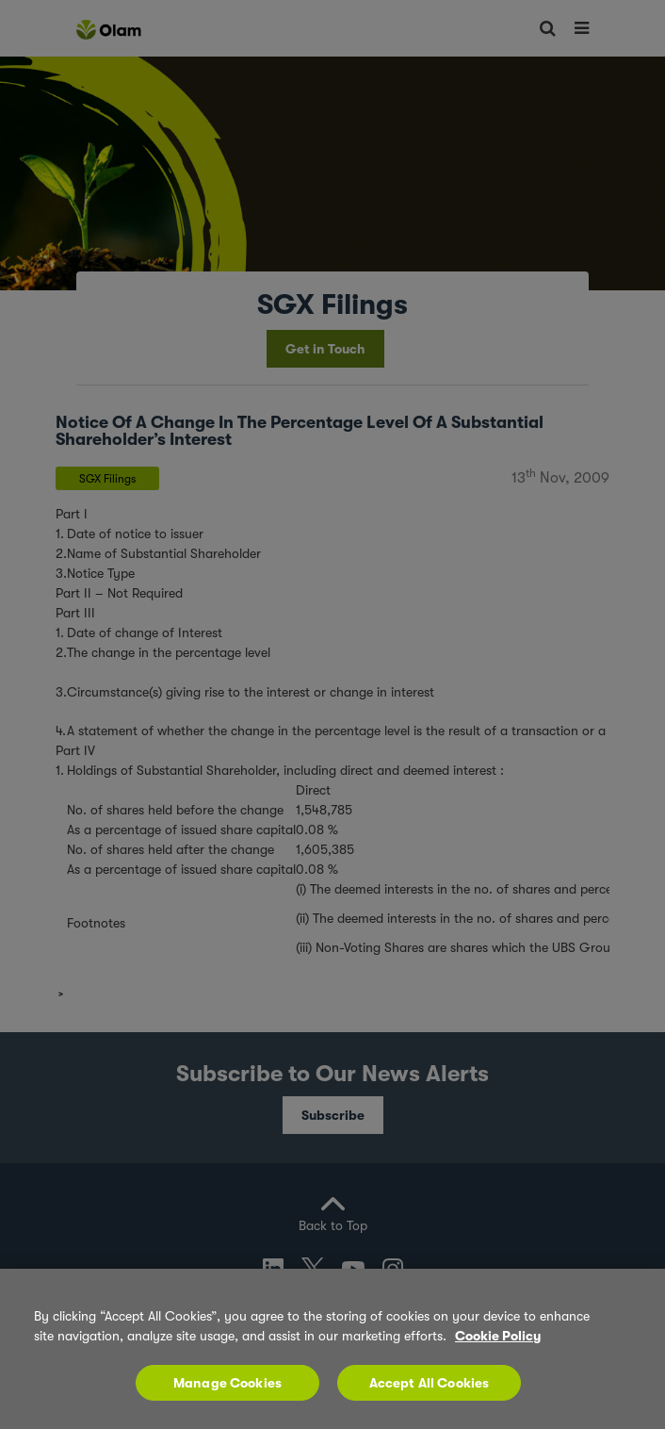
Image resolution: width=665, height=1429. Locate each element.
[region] (332, 1349)
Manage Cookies (227, 1382)
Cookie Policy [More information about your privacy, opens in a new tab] (498, 1335)
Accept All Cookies (429, 1382)
